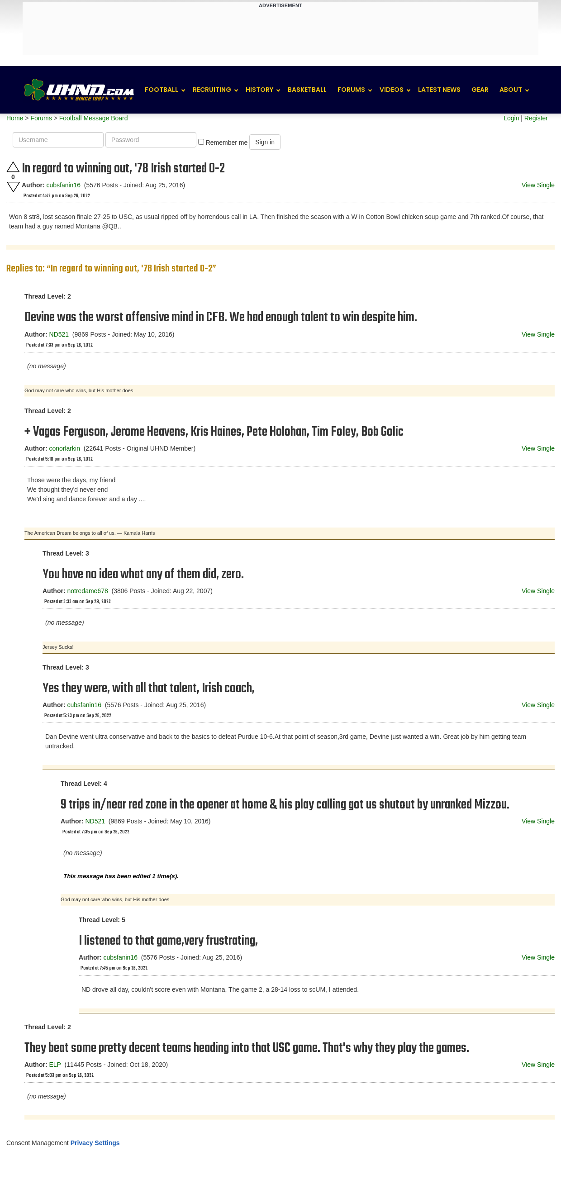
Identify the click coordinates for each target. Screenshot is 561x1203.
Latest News (439, 89)
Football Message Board (93, 118)
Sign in (265, 142)
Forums (351, 89)
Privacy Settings (95, 1142)
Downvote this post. (13, 187)
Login (511, 118)
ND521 (59, 334)
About (510, 89)
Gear (480, 89)
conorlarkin (64, 448)
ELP (55, 1064)
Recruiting (212, 89)
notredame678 (87, 590)
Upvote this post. (13, 166)
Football (161, 89)
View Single (538, 185)
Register (536, 118)
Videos (392, 89)
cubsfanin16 (63, 185)
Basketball (307, 89)
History (259, 89)
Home (14, 118)
